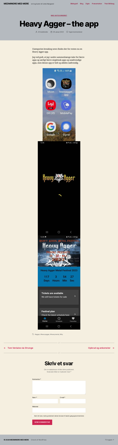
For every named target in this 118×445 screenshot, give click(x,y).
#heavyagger (44, 334)
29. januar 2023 (58, 32)
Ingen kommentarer (75, 32)
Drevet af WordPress (38, 440)
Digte (88, 4)
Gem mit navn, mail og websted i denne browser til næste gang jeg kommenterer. (59, 416)
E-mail (62, 397)
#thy (61, 334)
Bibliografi (74, 4)
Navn (34, 397)
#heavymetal (54, 334)
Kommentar (36, 379)
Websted (35, 406)
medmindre (44, 32)
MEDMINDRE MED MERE (16, 4)
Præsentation (97, 4)
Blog (81, 4)
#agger (37, 334)
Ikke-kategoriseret (59, 15)
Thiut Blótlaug (109, 4)
